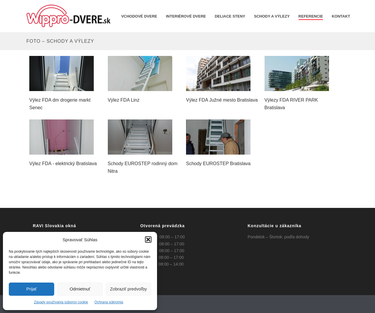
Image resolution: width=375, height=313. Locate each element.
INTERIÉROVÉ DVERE (186, 16)
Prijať (31, 288)
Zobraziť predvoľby (128, 288)
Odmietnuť (80, 288)
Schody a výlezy (272, 16)
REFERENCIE (311, 16)
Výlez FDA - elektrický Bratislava (63, 163)
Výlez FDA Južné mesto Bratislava (222, 100)
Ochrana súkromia (108, 302)
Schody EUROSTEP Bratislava (218, 163)
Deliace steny (230, 16)
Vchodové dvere (139, 16)
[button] (148, 239)
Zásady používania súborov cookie (61, 302)
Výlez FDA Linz (123, 100)
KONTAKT (341, 16)
